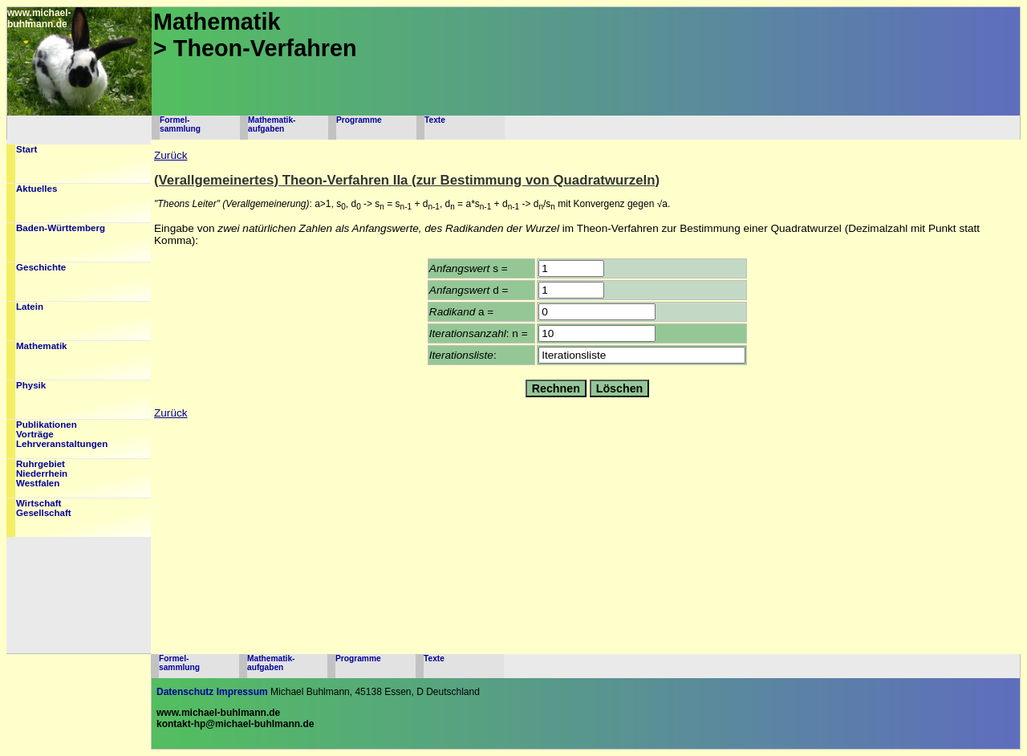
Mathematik (41, 346)
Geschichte (41, 267)
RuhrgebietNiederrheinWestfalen (41, 473)
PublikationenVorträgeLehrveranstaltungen (62, 434)
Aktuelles (36, 188)
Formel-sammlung (180, 124)
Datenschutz (184, 691)
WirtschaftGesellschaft (43, 508)
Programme (359, 120)
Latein (29, 306)
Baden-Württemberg (60, 228)
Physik (31, 385)
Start (26, 149)
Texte (434, 120)
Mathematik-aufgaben (271, 124)
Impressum (242, 691)
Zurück (171, 155)
